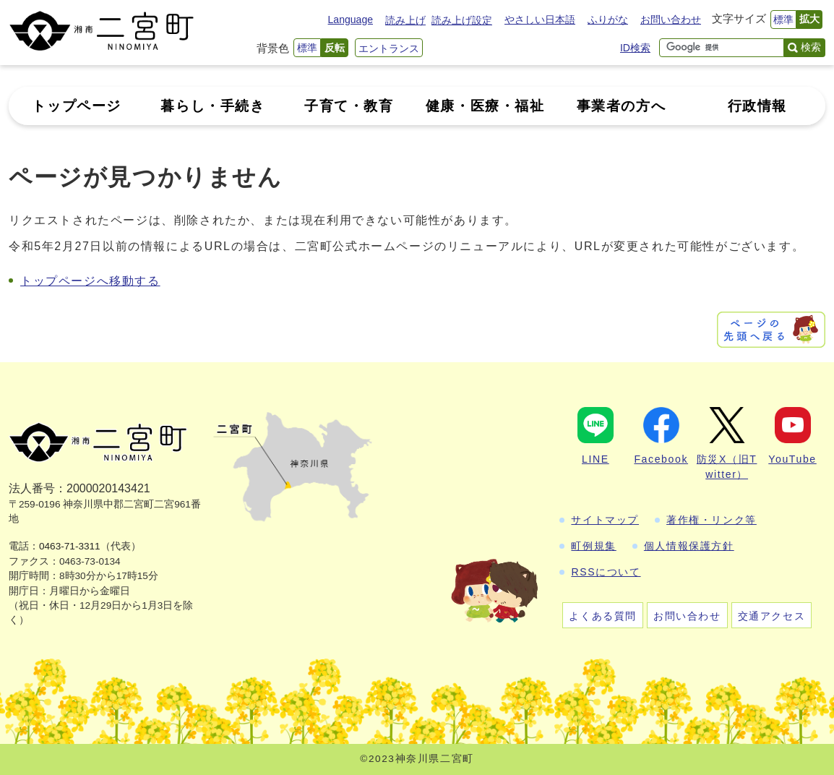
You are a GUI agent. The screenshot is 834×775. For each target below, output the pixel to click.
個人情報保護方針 (689, 546)
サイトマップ (605, 520)
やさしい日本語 (539, 19)
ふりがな (608, 19)
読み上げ (405, 20)
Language (350, 19)
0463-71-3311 (69, 546)
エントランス (388, 48)
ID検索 (635, 47)
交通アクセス (772, 616)
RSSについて (605, 572)
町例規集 (593, 546)
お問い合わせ (670, 19)
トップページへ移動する (90, 281)
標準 (783, 19)
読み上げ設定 (461, 20)
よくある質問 (603, 616)
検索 (811, 47)
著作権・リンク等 (711, 520)
